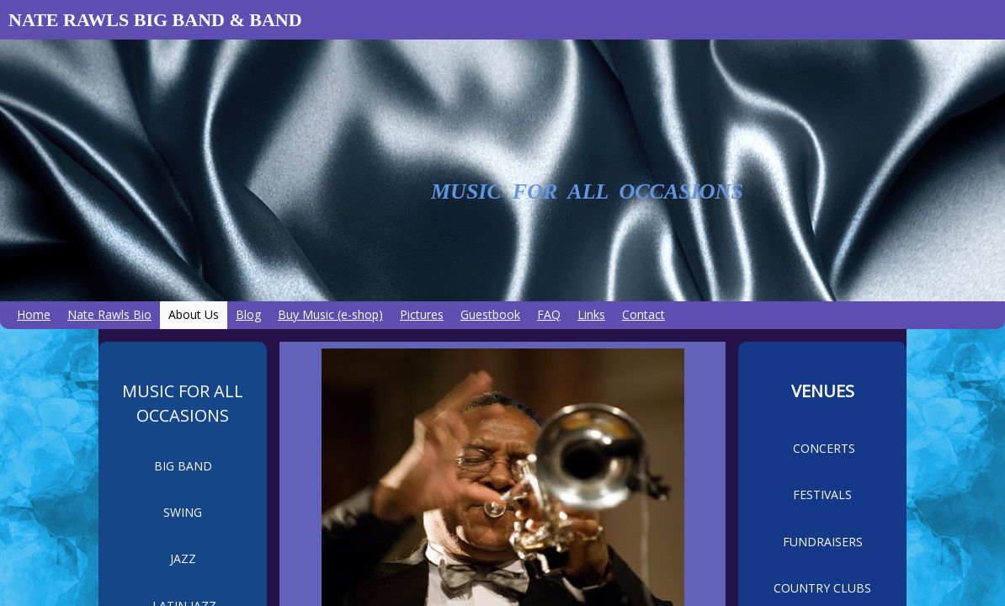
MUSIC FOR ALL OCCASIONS (587, 191)
